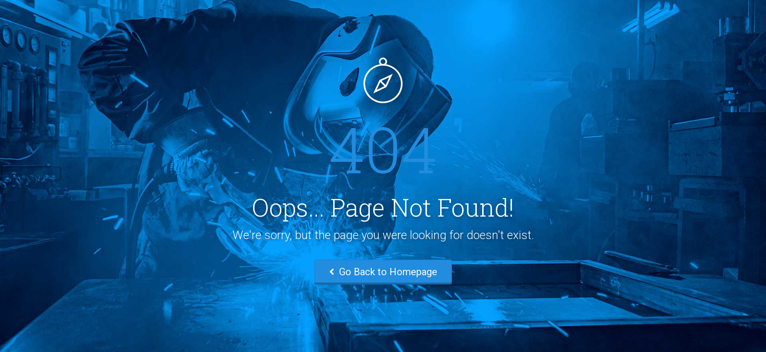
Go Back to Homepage (383, 272)
